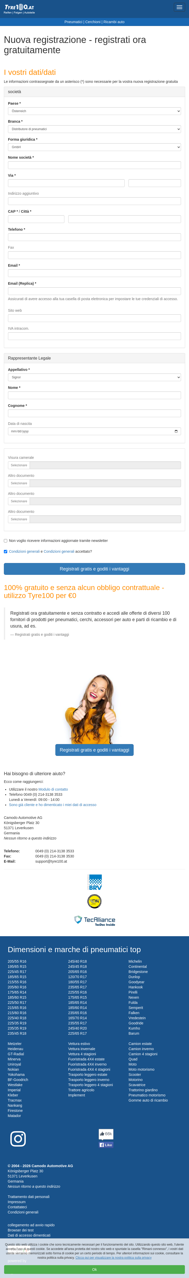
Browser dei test (20, 1230)
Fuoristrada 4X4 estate (86, 1059)
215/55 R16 (17, 982)
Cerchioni (92, 22)
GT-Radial (16, 1054)
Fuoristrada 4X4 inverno (87, 1064)
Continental (137, 966)
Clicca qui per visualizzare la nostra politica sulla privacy (113, 1257)
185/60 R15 (17, 997)
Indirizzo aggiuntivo (23, 193)
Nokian (13, 1069)
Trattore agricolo (81, 1090)
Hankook (135, 987)
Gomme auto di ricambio (148, 1100)
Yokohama (16, 1075)
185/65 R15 (17, 977)
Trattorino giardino (143, 1090)
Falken (133, 1013)
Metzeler (15, 1044)
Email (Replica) (21, 283)
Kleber (13, 1095)
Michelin (135, 961)
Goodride (135, 1023)
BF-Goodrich (18, 1080)
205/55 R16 (17, 961)
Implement (76, 1095)
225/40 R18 (17, 1018)
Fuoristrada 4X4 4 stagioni (89, 1069)
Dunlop (134, 977)
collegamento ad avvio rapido (31, 1225)
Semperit (135, 1008)
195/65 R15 (17, 966)
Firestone (15, 1111)
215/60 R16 (17, 1013)
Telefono (15, 229)
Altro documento (21, 475)
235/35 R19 (17, 1028)
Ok (94, 1269)
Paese (13, 103)
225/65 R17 (77, 1033)
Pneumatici (73, 22)
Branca (14, 121)
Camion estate (140, 1044)
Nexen (133, 997)
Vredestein (136, 1018)
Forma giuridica (21, 139)
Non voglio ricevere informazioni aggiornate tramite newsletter (56, 541)
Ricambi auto (114, 22)
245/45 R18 (77, 966)
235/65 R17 (77, 987)
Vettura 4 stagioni (82, 1054)
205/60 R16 (17, 987)
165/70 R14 (77, 1018)
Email (13, 265)
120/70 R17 (77, 977)
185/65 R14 (77, 1002)
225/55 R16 (77, 992)
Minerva (14, 1059)
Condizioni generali (24, 551)
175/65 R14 (17, 992)
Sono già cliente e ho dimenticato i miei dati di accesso (52, 805)
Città (25, 211)
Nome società (19, 157)
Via (10, 175)
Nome (13, 388)
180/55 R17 (77, 982)
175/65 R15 (77, 997)
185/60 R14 (77, 1008)
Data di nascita (20, 424)
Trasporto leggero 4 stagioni (90, 1085)
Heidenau (15, 1049)
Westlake (15, 1085)
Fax (11, 247)
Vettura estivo (79, 1044)
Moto (132, 1064)
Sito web (15, 310)
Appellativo (17, 370)
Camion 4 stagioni (142, 1054)
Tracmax (15, 1100)
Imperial (14, 1090)
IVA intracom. (18, 328)
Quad (132, 1059)
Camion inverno (141, 1049)
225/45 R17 (17, 972)
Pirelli (132, 992)
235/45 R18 (17, 1033)
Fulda (133, 1002)
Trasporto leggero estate (87, 1075)
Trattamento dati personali (28, 1197)
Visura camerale (21, 457)
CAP (11, 211)
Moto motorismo (141, 1069)
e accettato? (48, 551)
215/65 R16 (17, 1008)
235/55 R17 (77, 1023)
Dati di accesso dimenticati (29, 1235)
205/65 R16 (77, 972)
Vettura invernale (81, 1049)
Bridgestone (138, 972)
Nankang (15, 1105)
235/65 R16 (77, 1013)
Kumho (134, 1028)
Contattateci (17, 1207)
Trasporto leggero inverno (88, 1080)
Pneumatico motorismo (146, 1095)
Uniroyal (14, 1064)
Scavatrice (136, 1085)
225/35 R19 (17, 1023)
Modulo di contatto (53, 789)
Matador (14, 1116)
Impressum (16, 1202)
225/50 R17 (17, 1002)
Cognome (16, 406)
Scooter (134, 1075)
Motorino (135, 1080)
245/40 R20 (77, 1028)
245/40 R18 (77, 961)
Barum (133, 1033)
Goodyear (136, 982)
